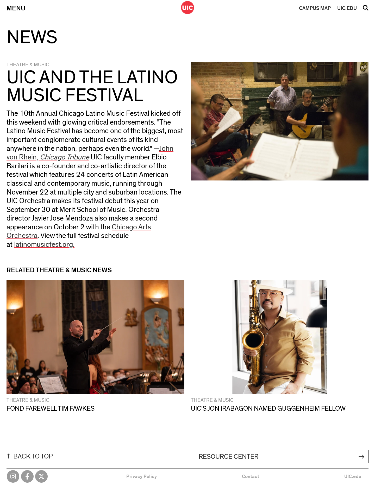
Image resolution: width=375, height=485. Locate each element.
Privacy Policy (141, 476)
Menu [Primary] (16, 8)
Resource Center (228, 456)
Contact (250, 476)
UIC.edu (352, 476)
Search (365, 9)
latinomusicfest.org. (44, 244)
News (32, 37)
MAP (315, 8)
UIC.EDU (347, 8)
